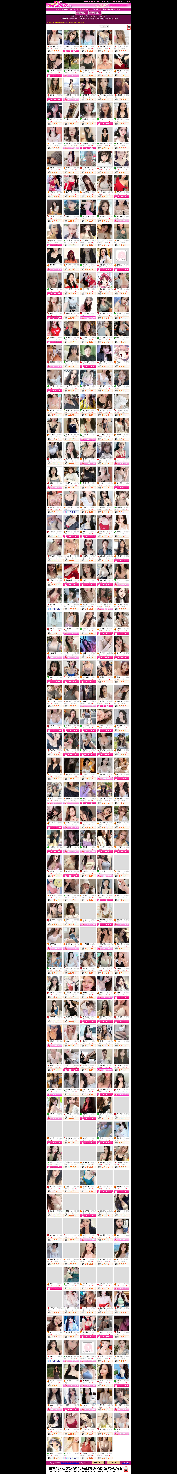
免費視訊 (59, 46)
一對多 (60, 265)
